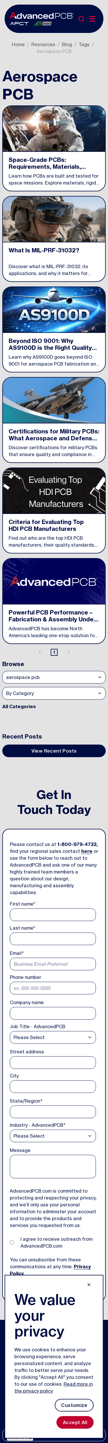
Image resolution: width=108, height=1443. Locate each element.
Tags (84, 44)
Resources (43, 44)
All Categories (19, 706)
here (86, 851)
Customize (74, 1405)
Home (18, 44)
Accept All (75, 1422)
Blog (67, 44)
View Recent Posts (54, 751)
